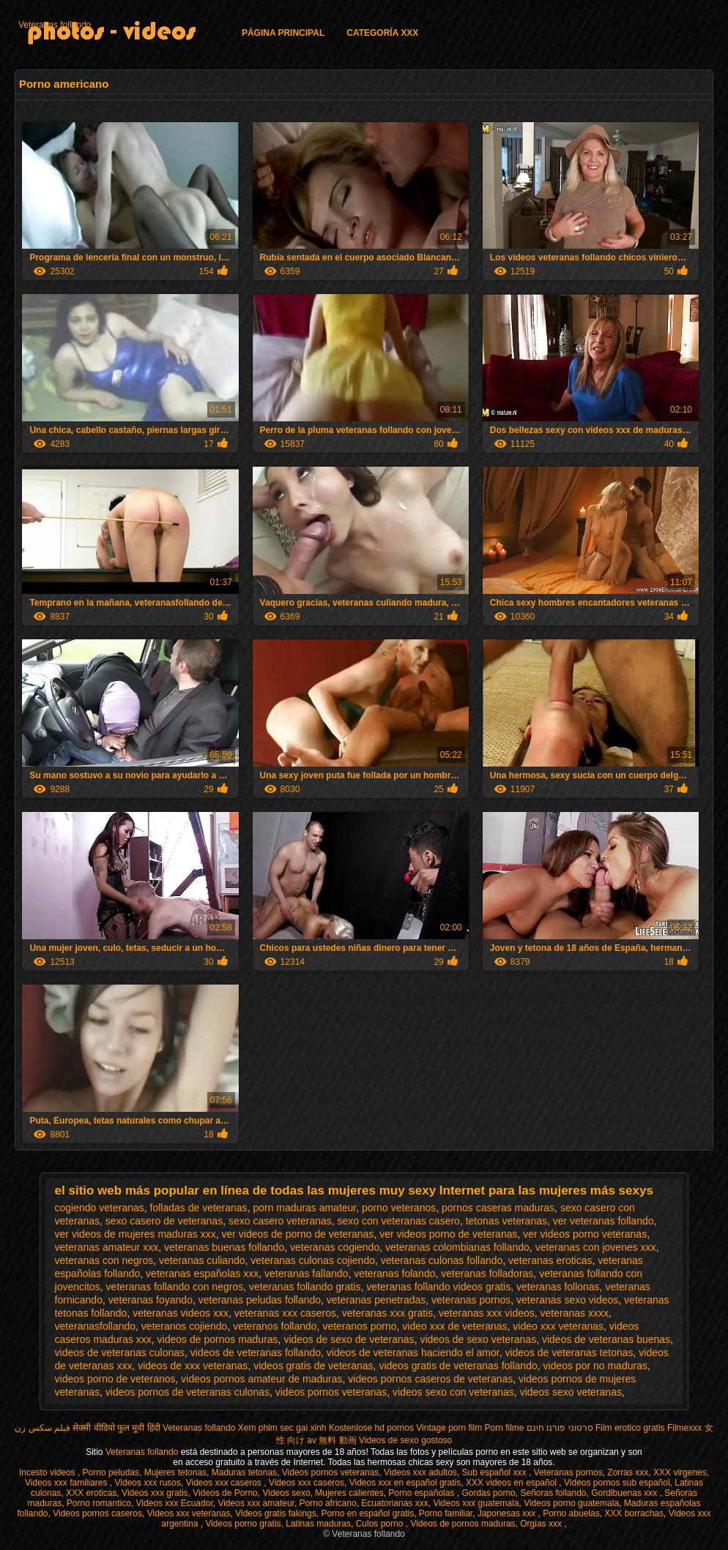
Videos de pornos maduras (462, 1524)
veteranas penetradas (376, 1300)
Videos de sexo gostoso (405, 1440)
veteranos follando (274, 1326)
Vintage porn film (449, 1428)
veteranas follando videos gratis (438, 1287)
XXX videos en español (512, 1483)
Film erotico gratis (630, 1428)
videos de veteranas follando (255, 1352)
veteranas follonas (558, 1287)
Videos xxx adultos (420, 1472)
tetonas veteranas (506, 1221)
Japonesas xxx (508, 1513)
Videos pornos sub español (617, 1483)
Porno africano (328, 1503)
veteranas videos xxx (181, 1313)
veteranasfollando (95, 1326)
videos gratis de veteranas (313, 1366)
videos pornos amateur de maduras (261, 1379)
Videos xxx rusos (148, 1483)
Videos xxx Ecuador (174, 1503)
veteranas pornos (470, 1300)
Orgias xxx (542, 1524)
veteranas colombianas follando (457, 1247)
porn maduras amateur (304, 1208)
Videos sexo (286, 1493)
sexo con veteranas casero (399, 1221)
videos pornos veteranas (331, 1392)
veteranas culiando (202, 1260)
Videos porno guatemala (571, 1503)
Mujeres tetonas (175, 1472)
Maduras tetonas (244, 1472)
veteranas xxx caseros (285, 1313)
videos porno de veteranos (115, 1379)
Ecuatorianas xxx (394, 1503)
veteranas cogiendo (334, 1247)
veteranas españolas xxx (202, 1273)
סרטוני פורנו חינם (560, 1428)
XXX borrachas (634, 1513)
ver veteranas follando (603, 1221)
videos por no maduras (595, 1366)
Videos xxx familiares (67, 1483)
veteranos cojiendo (184, 1326)
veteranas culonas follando (442, 1260)
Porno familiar (445, 1513)
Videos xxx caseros (225, 1483)
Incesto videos (48, 1472)
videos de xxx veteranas (193, 1366)
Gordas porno (488, 1493)
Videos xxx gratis (155, 1493)
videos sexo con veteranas (453, 1392)
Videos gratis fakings (275, 1513)
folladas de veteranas (199, 1208)
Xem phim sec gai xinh (282, 1428)
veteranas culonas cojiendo (312, 1260)
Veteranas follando (54, 25)
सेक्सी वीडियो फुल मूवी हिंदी (116, 1428)
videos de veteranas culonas (120, 1352)
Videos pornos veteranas (330, 1472)
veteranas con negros (104, 1260)
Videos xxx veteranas (189, 1513)
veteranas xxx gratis (388, 1313)
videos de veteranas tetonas (569, 1352)
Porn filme (504, 1428)
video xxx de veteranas (454, 1326)
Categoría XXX (382, 33)
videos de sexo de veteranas (348, 1339)
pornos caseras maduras (498, 1208)
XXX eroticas (91, 1493)
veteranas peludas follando (259, 1300)
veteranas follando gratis (305, 1287)
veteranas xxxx (575, 1313)
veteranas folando (394, 1273)
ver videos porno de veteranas (448, 1234)
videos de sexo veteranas (478, 1339)
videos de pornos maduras (217, 1339)
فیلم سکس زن (42, 1428)
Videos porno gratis (243, 1524)
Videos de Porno (225, 1493)
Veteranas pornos (568, 1472)
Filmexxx (684, 1428)
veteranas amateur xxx (107, 1247)
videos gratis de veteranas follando (458, 1366)
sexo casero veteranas (280, 1221)
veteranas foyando (150, 1300)
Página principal (283, 33)
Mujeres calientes (349, 1493)
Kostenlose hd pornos (371, 1428)
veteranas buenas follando (224, 1247)
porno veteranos (399, 1208)
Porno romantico (99, 1503)
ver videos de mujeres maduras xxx (135, 1234)
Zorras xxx (627, 1472)
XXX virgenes (680, 1472)
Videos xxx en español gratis (405, 1483)
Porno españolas (422, 1493)
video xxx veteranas (558, 1326)
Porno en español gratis (367, 1513)
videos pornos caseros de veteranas (430, 1379)
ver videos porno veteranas (585, 1234)
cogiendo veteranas (99, 1208)
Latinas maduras (318, 1524)
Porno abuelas (571, 1513)
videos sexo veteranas (571, 1392)
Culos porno (381, 1524)
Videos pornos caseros (97, 1513)
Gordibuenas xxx (625, 1493)
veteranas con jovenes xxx (595, 1247)
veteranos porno (359, 1326)
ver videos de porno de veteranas (298, 1234)
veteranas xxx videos (487, 1313)
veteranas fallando (306, 1273)
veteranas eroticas (550, 1260)
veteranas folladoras (487, 1273)
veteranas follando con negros (175, 1287)
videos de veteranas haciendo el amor (413, 1352)
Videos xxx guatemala (476, 1503)
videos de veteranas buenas (606, 1339)
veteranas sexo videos (567, 1300)
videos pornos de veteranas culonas (187, 1392)
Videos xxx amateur (256, 1503)
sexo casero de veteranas (164, 1221)
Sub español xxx (495, 1472)
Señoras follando (553, 1493)
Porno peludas (111, 1472)
